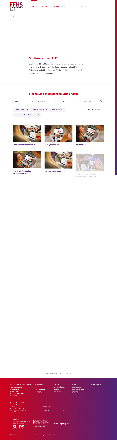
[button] (60, 374)
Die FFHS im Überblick (59, 387)
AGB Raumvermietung (57, 435)
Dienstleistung (60, 7)
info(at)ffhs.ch (13, 395)
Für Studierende (76, 387)
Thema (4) (41, 101)
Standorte (83, 7)
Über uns (56, 384)
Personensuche (58, 391)
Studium (35, 7)
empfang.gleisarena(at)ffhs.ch (18, 411)
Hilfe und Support (96, 384)
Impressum (20, 435)
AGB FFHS (48, 435)
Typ (16, 101)
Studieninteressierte (40, 389)
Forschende (38, 391)
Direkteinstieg (39, 384)
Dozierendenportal (77, 393)
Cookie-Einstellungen (40, 435)
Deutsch (46, 410)
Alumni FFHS (38, 393)
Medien (37, 387)
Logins (74, 384)
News (55, 393)
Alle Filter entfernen (94, 109)
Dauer (63, 101)
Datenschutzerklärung (29, 435)
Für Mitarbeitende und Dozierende (78, 390)
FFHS (72, 7)
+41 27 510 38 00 (19, 393)
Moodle (74, 395)
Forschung (46, 7)
